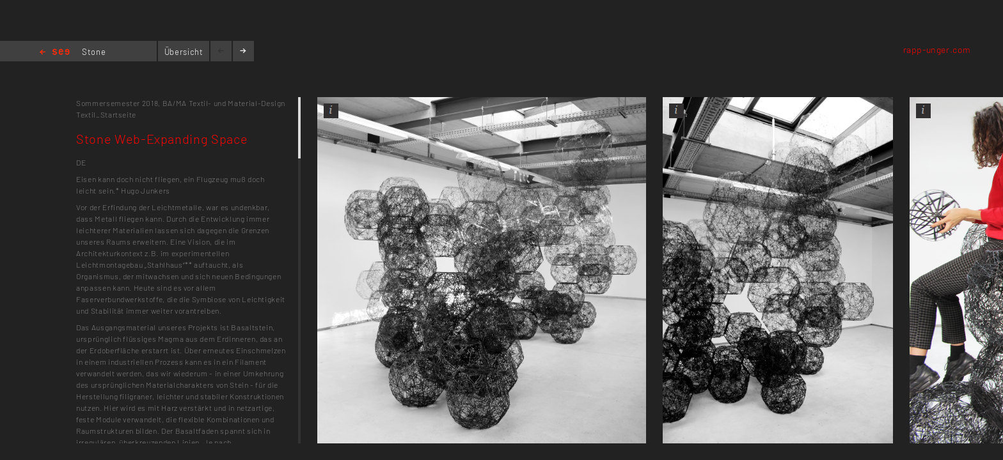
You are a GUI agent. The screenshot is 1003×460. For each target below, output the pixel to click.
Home (55, 52)
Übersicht (183, 52)
